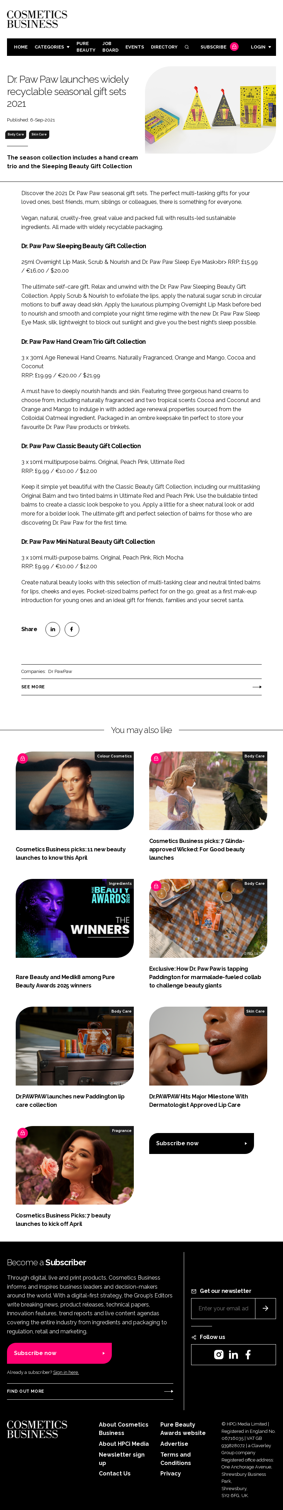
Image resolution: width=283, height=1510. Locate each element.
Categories (49, 47)
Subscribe (219, 47)
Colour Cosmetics (114, 756)
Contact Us (115, 1473)
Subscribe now (177, 1143)
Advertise (174, 1444)
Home (21, 47)
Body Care (16, 134)
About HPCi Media (124, 1444)
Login (258, 47)
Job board (110, 47)
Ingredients (120, 883)
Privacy (170, 1473)
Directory (164, 47)
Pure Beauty (86, 47)
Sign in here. (66, 1372)
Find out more (25, 1391)
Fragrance (122, 1130)
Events (134, 47)
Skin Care (39, 134)
